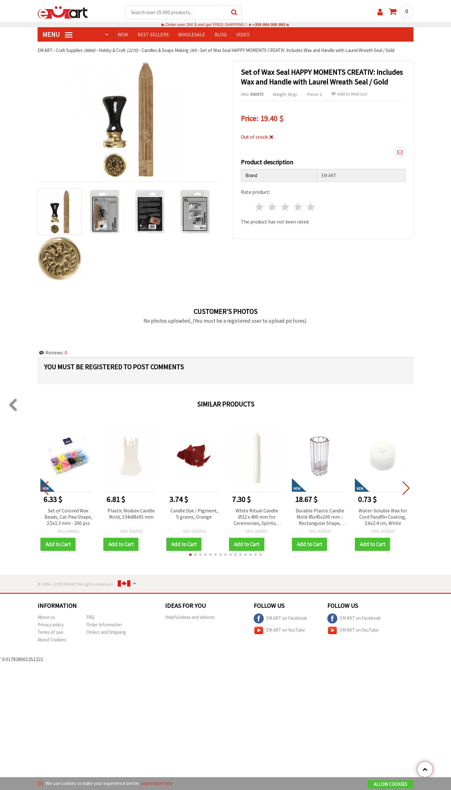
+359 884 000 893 (268, 25)
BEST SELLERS (153, 35)
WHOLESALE (191, 35)
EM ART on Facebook (280, 619)
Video (243, 35)
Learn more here (157, 783)
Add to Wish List (349, 94)
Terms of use (50, 632)
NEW (123, 35)
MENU (57, 34)
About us (46, 617)
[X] (40, 783)
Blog (221, 35)
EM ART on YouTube (279, 631)
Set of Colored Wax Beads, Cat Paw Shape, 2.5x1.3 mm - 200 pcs (68, 517)
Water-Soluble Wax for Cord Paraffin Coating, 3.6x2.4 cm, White (383, 517)
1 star (259, 207)
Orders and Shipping (106, 632)
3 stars (285, 207)
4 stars (298, 207)
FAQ (90, 617)
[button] (190, 555)
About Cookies (52, 640)
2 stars (272, 207)
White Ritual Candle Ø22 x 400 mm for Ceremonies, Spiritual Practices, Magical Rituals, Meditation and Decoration (257, 517)
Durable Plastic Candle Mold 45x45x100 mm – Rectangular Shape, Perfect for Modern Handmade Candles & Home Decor (320, 517)
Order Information (104, 625)
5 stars (310, 207)
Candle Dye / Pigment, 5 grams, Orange (194, 514)
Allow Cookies (390, 784)
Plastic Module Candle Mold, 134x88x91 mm (131, 514)
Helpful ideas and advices (190, 617)
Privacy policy (51, 625)
